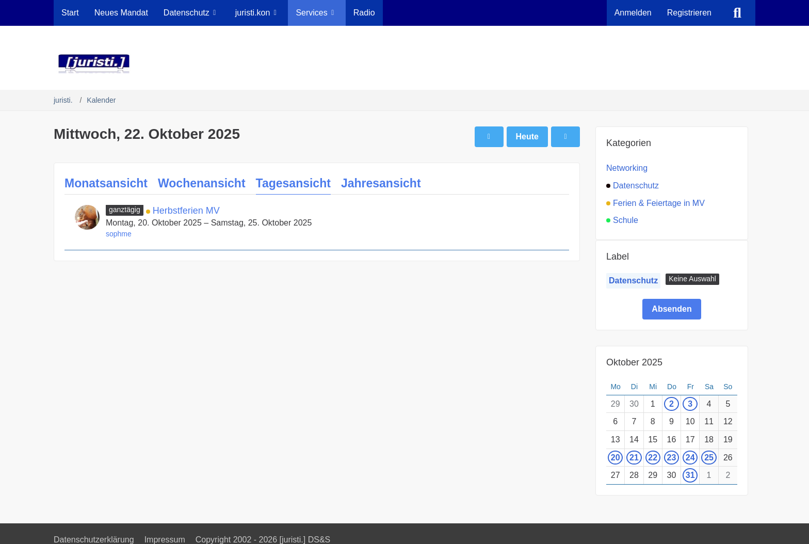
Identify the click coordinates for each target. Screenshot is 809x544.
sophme (119, 234)
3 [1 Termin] (690, 403)
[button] (692, 279)
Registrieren (689, 12)
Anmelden (633, 12)
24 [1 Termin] (690, 457)
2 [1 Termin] (671, 403)
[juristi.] (404, 64)
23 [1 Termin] (671, 457)
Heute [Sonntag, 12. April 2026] (527, 136)
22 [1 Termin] (652, 457)
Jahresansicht (381, 183)
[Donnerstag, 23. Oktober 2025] (565, 136)
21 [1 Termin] (634, 457)
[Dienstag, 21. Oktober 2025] (489, 136)
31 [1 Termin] (690, 475)
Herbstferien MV (186, 210)
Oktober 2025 (634, 362)
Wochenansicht (202, 183)
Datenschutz (633, 280)
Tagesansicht (293, 183)
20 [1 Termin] (615, 457)
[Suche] (737, 13)
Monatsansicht (106, 183)
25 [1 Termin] (709, 457)
